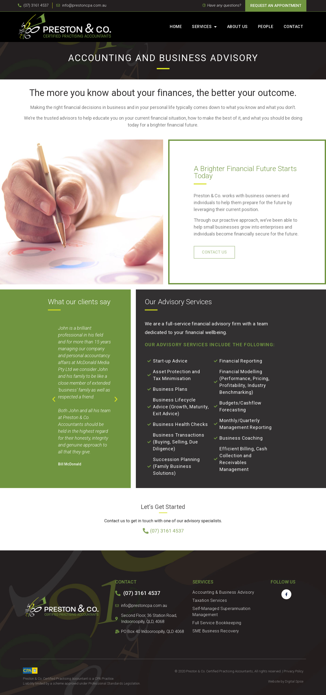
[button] (53, 399)
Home (176, 26)
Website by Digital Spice (285, 681)
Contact (293, 26)
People (265, 26)
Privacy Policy (293, 671)
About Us (237, 26)
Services (204, 26)
